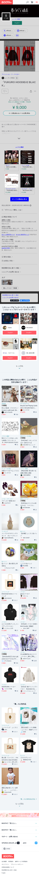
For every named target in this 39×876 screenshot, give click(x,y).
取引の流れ (7, 257)
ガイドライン (5, 864)
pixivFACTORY (6, 248)
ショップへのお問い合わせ (10, 272)
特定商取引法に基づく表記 (10, 268)
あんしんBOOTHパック (8, 234)
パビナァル (11, 353)
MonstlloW (29, 327)
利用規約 (10, 861)
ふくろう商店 (16, 19)
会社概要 (4, 861)
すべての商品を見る (19, 199)
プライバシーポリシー (17, 864)
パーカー (16, 74)
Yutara (10, 327)
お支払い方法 (8, 261)
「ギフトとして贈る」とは (12, 210)
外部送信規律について (8, 867)
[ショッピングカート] (32, 2)
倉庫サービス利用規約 (21, 861)
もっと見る (19, 367)
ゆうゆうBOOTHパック (22, 234)
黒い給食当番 (30, 353)
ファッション (6, 74)
